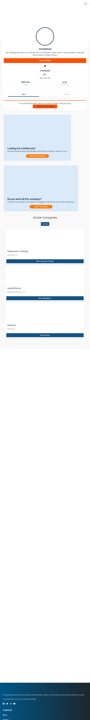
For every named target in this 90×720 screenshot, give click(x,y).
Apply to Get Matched (37, 156)
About (5, 715)
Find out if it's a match (45, 106)
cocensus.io (45, 71)
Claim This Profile (41, 207)
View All (45, 224)
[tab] (11, 4)
